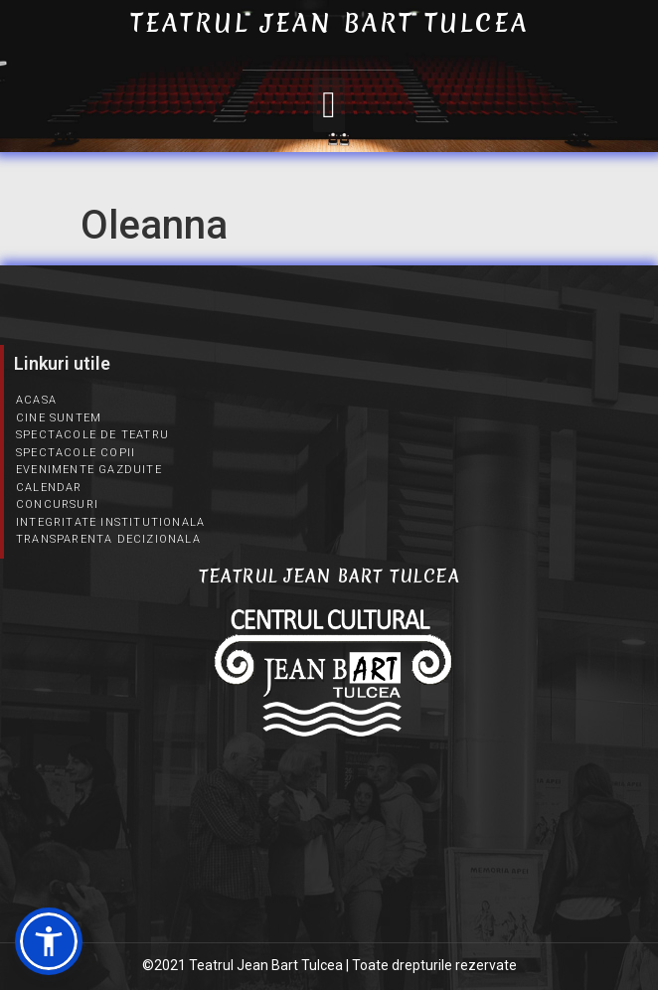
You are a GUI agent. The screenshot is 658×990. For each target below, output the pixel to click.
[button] (329, 105)
